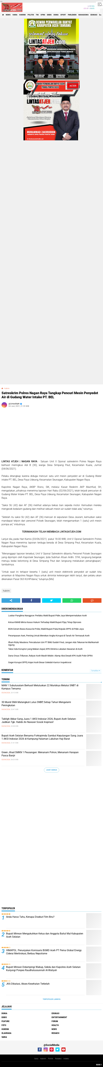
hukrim (22, 15)
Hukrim (43, 1059)
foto (4, 1025)
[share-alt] (11, 600)
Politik (50, 1059)
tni (37, 15)
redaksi (55, 1033)
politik (31, 15)
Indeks (66, 1059)
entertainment (59, 1017)
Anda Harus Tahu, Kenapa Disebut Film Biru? (30, 916)
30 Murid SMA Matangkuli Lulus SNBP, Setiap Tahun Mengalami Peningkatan (36, 704)
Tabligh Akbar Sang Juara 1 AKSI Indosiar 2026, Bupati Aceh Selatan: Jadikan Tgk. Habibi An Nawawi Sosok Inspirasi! (39, 720)
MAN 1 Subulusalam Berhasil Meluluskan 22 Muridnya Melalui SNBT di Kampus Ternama (40, 687)
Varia (36, 1059)
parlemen (72, 15)
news (8, 15)
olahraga (6, 1033)
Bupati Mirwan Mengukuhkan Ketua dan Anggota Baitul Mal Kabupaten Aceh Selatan (44, 935)
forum (55, 1021)
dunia (56, 15)
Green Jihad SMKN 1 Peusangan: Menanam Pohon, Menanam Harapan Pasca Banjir (40, 754)
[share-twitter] (51, 600)
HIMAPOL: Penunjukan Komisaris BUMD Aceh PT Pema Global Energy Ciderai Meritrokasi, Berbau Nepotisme (44, 952)
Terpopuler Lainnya (51, 999)
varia (15, 15)
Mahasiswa (83, 15)
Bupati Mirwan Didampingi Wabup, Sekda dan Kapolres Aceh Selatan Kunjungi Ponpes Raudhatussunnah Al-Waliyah (43, 969)
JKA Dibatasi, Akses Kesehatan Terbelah (28, 983)
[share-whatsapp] (71, 600)
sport (63, 15)
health (55, 1025)
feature (5, 1021)
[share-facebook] (31, 600)
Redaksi (58, 1059)
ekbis (49, 15)
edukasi (93, 15)
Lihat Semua (51, 770)
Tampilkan (95, 671)
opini (43, 15)
